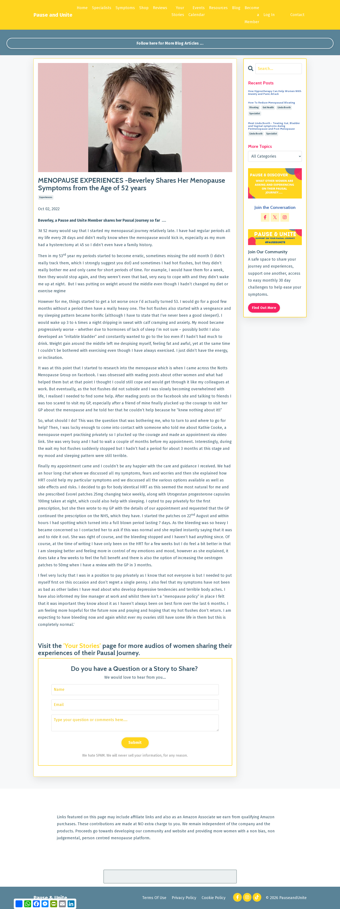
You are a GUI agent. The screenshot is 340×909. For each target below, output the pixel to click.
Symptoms (125, 7)
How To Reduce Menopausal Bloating (271, 102)
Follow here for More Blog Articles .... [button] (170, 43)
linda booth (284, 107)
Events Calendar (196, 11)
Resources (218, 7)
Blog (236, 7)
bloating (254, 107)
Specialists (101, 7)
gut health (268, 107)
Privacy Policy (184, 897)
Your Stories (178, 11)
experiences (45, 197)
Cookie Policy (214, 897)
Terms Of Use (154, 897)
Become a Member (252, 14)
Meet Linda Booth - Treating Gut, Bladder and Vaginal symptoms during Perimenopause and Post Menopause (274, 126)
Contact (297, 14)
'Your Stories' (82, 646)
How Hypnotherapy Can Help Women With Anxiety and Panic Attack (274, 92)
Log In (269, 14)
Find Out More (264, 308)
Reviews (160, 7)
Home (82, 7)
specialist (254, 113)
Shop (144, 7)
